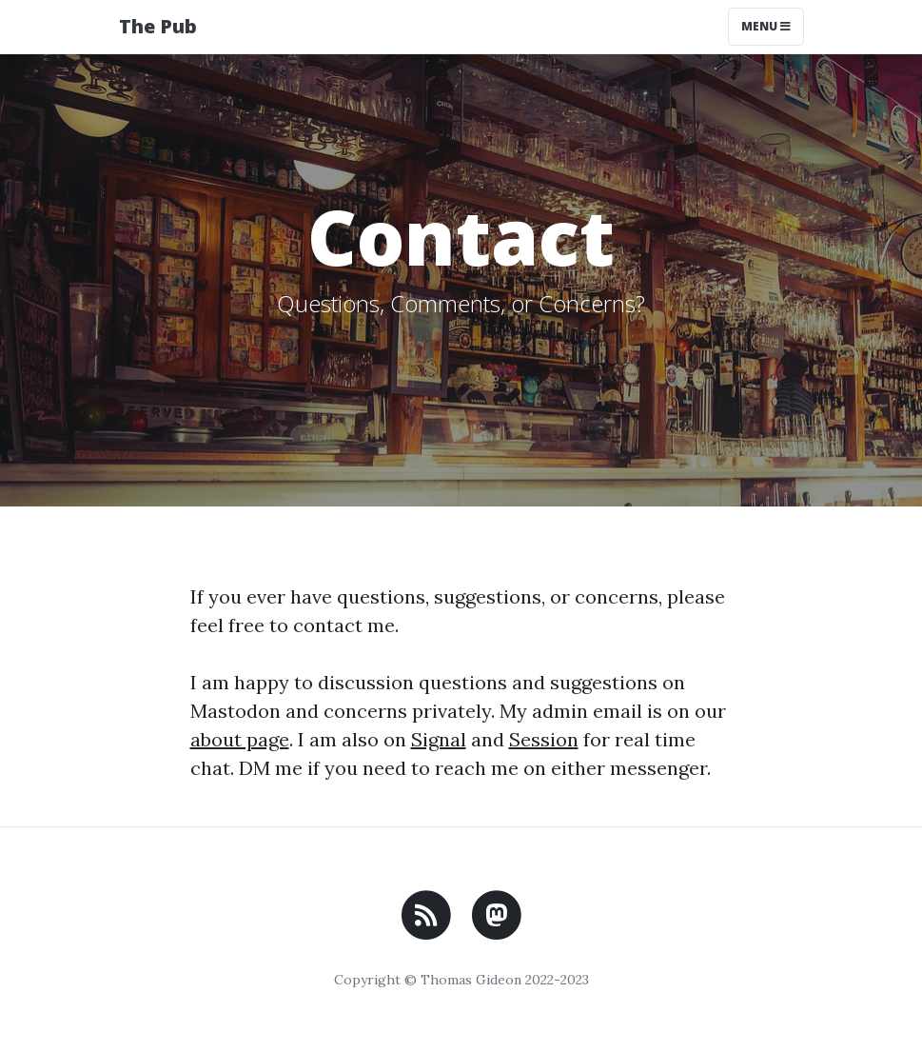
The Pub (158, 26)
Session (544, 739)
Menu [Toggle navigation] (766, 26)
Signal (438, 739)
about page (239, 739)
